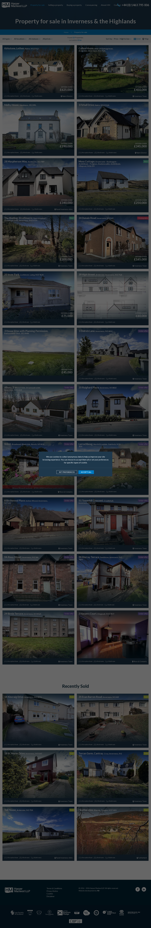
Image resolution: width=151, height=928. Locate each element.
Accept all (86, 472)
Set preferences (67, 472)
